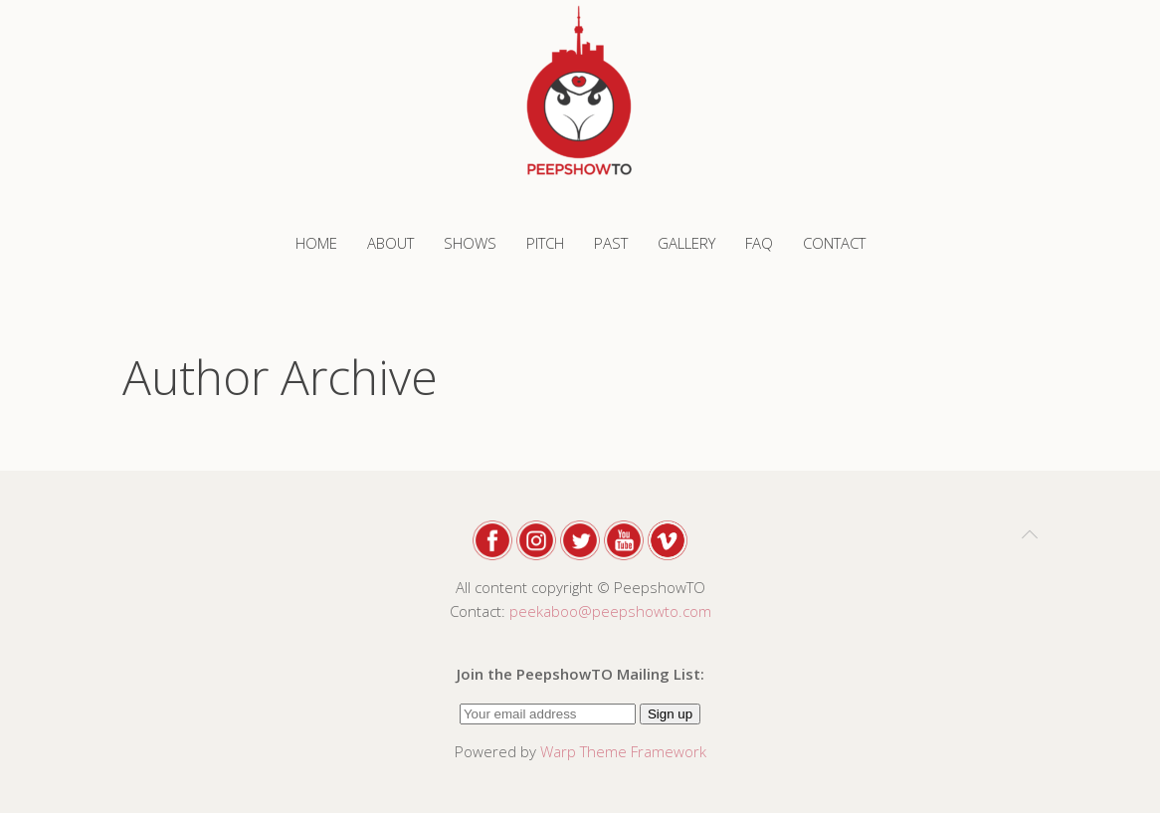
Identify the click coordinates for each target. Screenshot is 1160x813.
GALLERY (686, 243)
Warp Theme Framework (623, 751)
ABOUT (390, 243)
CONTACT (834, 243)
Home (316, 243)
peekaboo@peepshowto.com (610, 611)
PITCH (545, 243)
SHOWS (470, 243)
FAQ (759, 243)
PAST (611, 243)
